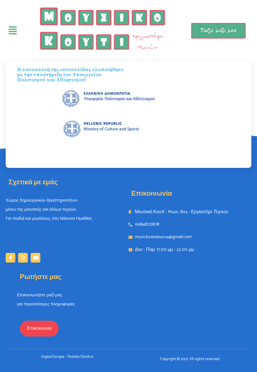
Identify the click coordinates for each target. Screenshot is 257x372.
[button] (39, 329)
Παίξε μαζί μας (219, 30)
